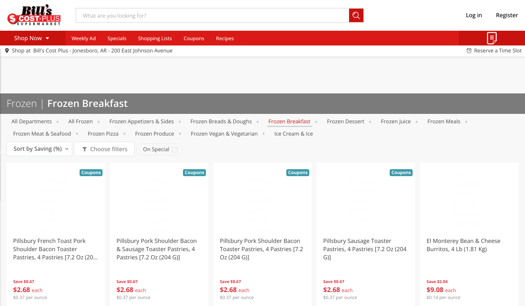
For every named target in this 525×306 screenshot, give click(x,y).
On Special (156, 149)
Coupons (194, 38)
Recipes (225, 38)
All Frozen (80, 121)
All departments (31, 121)
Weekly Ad (83, 38)
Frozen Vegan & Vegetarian (224, 133)
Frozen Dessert (345, 121)
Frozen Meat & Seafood (42, 133)
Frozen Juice (396, 121)
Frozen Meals (443, 121)
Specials (116, 38)
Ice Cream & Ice (293, 133)
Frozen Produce (154, 133)
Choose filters (108, 149)
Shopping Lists (155, 38)
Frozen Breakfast (289, 121)
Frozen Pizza (103, 133)
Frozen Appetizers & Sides (142, 121)
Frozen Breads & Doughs (221, 121)
